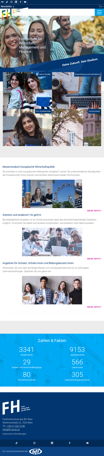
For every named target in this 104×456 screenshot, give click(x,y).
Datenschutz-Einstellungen (14, 434)
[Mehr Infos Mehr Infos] (52, 196)
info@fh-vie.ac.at (11, 429)
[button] (99, 12)
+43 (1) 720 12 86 (16, 426)
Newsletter (7, 6)
